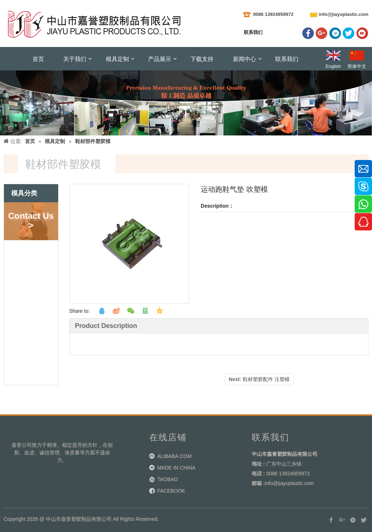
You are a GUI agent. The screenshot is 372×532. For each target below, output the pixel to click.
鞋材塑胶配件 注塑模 (266, 379)
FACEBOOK (171, 491)
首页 (38, 58)
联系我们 (286, 58)
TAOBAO (167, 479)
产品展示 (159, 58)
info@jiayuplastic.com (343, 14)
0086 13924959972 (273, 14)
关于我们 (74, 58)
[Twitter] (348, 33)
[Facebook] (308, 33)
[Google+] (321, 33)
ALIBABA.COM (174, 456)
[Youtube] (362, 33)
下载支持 (201, 58)
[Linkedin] (335, 33)
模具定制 (117, 58)
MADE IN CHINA (176, 468)
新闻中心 (244, 58)
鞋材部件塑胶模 (93, 141)
